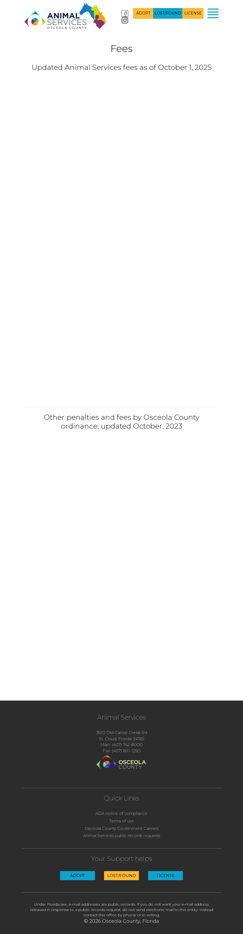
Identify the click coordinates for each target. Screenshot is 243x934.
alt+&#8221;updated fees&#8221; (121, 239)
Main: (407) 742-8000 (121, 744)
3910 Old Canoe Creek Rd (121, 732)
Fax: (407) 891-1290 (122, 750)
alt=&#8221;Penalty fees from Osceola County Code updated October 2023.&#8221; (121, 544)
